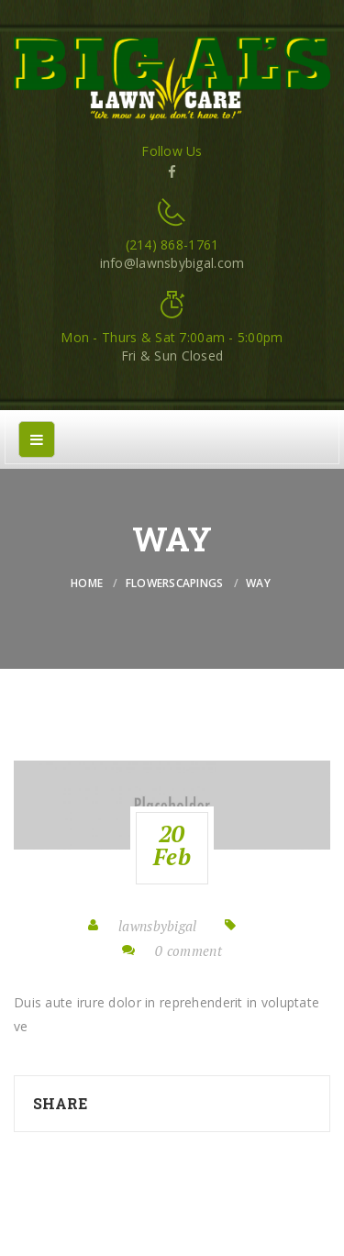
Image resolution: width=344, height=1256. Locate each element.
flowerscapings (175, 583)
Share (60, 1103)
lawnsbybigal (157, 926)
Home (87, 583)
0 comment (188, 950)
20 (172, 845)
